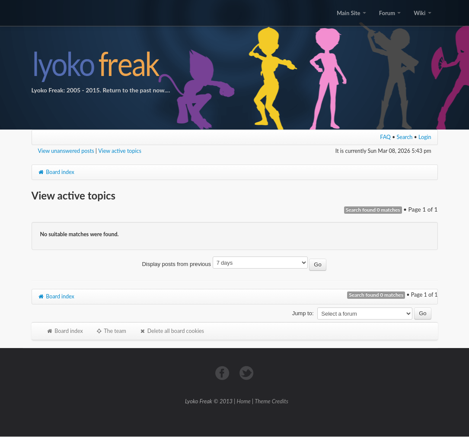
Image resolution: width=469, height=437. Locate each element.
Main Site (351, 13)
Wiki (422, 13)
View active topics (119, 151)
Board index (56, 172)
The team (111, 331)
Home (244, 401)
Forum (390, 13)
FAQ (385, 137)
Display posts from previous (234, 264)
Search (405, 137)
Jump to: (303, 313)
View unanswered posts (66, 151)
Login (424, 137)
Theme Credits (271, 401)
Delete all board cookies (171, 331)
